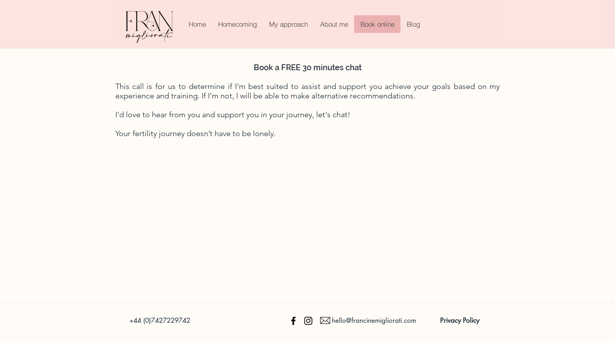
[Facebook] (293, 320)
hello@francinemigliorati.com (374, 320)
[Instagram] (308, 320)
